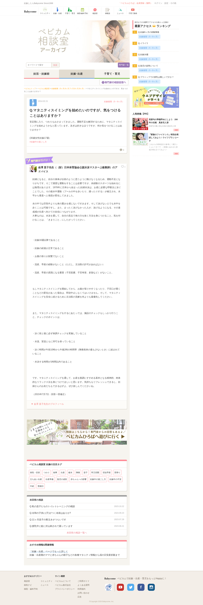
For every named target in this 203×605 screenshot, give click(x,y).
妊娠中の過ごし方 (39, 142)
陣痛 (78, 472)
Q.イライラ (143, 43)
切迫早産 (107, 472)
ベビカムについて (63, 581)
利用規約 (81, 589)
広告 (79, 597)
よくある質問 (83, 585)
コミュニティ (46, 581)
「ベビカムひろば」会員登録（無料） (135, 3)
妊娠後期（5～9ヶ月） (114, 101)
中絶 (32, 486)
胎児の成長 (62, 479)
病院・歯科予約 (31, 589)
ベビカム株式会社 (63, 585)
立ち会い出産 (36, 479)
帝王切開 (95, 472)
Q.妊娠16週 (143, 54)
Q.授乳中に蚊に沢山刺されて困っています (51, 526)
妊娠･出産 (77, 73)
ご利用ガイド (83, 581)
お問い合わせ (83, 593)
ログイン (158, 3)
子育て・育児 (112, 73)
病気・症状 (35, 472)
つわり (46, 472)
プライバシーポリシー (65, 589)
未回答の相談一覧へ (77, 532)
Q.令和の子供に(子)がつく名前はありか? (50, 513)
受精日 (41, 486)
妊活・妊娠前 (41, 73)
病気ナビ (28, 585)
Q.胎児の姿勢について (148, 66)
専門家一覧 (124, 65)
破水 (70, 472)
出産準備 (49, 479)
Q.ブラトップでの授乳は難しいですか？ (156, 77)
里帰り (117, 472)
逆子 (86, 472)
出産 (63, 472)
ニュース (44, 585)
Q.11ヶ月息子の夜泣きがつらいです (48, 519)
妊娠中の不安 (115, 479)
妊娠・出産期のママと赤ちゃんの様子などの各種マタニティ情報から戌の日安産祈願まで (75, 553)
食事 (55, 472)
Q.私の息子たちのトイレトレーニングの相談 (52, 506)
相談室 (27, 581)
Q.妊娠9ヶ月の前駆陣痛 (148, 32)
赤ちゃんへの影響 (78, 479)
